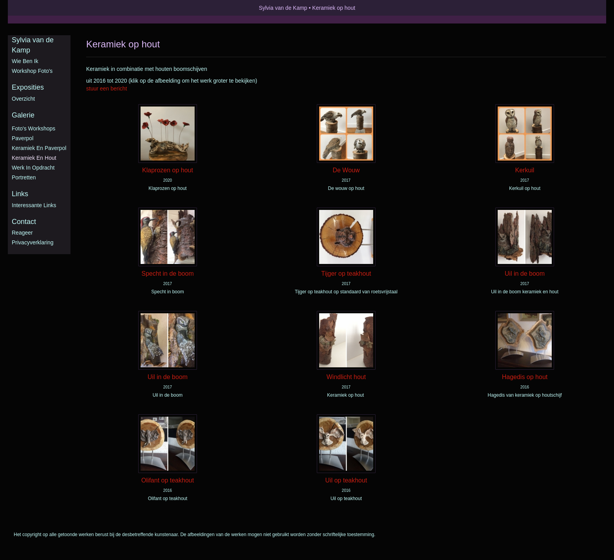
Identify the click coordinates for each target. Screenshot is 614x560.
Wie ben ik (25, 61)
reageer (22, 232)
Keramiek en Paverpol (39, 148)
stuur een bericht (106, 88)
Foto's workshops (33, 128)
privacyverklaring (33, 242)
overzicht (23, 99)
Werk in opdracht (33, 167)
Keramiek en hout (34, 158)
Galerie (23, 115)
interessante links (34, 205)
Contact (24, 222)
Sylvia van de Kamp (283, 8)
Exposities (28, 87)
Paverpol (22, 138)
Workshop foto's (32, 71)
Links (20, 194)
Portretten (24, 177)
